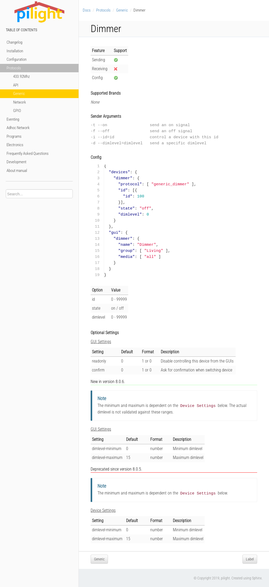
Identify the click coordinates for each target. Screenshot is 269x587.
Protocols (14, 68)
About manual (17, 170)
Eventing (13, 119)
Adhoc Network (18, 127)
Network (19, 102)
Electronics (15, 144)
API (15, 85)
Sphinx (257, 577)
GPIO (17, 110)
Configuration (17, 59)
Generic (19, 93)
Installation (15, 51)
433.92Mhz (21, 76)
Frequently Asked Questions (28, 153)
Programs (14, 136)
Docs (87, 10)
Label (250, 559)
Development (16, 162)
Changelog (14, 42)
